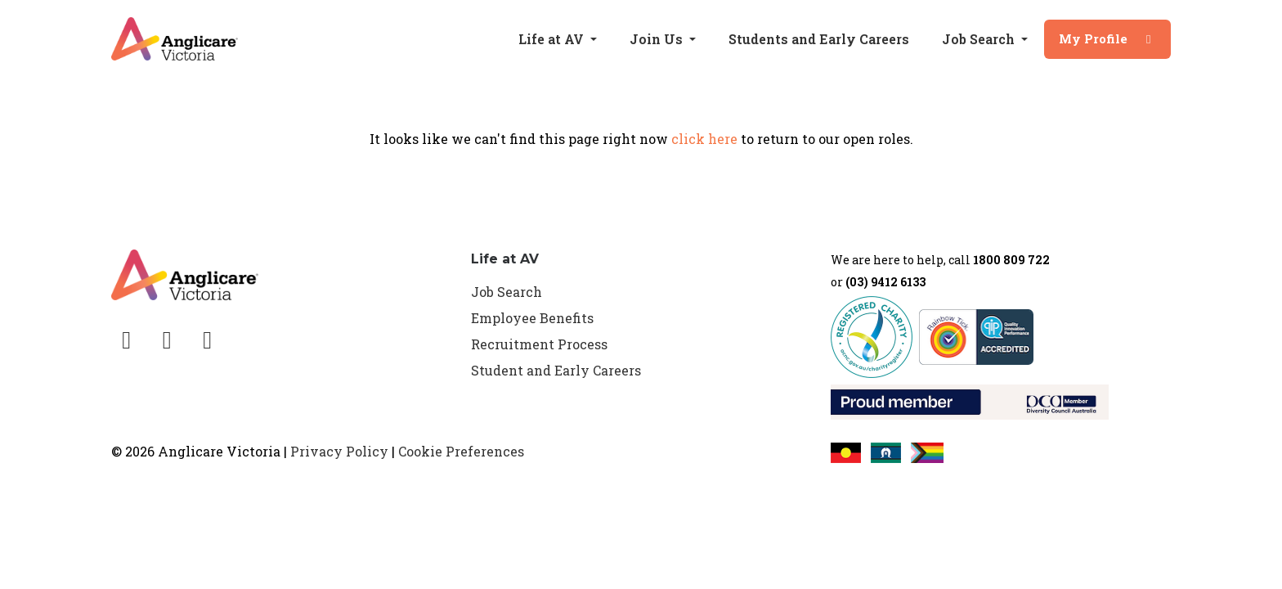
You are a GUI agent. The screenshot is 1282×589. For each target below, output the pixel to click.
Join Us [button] (658, 38)
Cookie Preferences (461, 451)
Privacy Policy (339, 451)
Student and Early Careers (556, 370)
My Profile (1107, 38)
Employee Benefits (532, 317)
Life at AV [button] (552, 38)
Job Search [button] (980, 38)
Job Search (506, 291)
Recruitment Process (539, 344)
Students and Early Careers (818, 38)
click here (704, 138)
